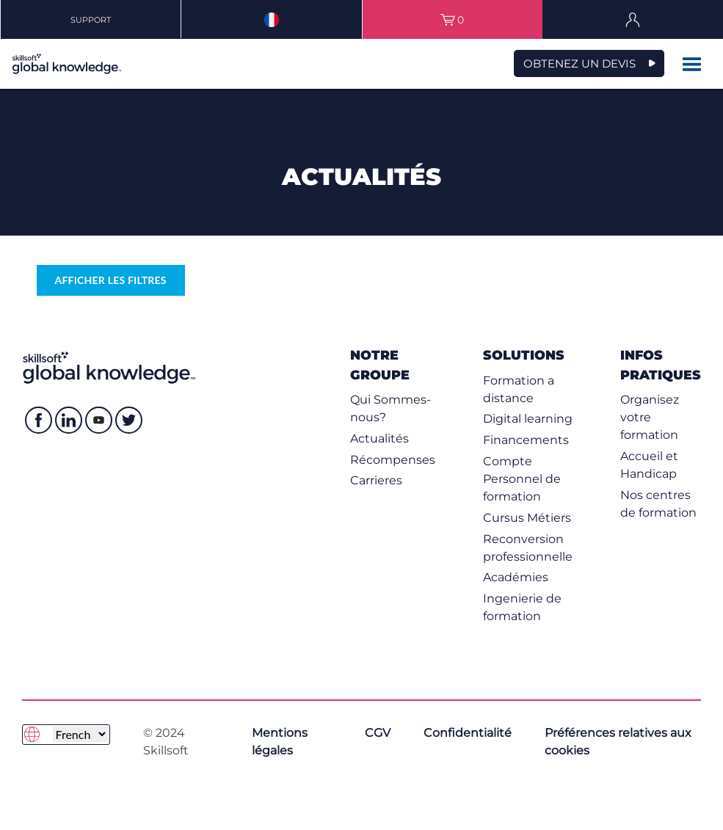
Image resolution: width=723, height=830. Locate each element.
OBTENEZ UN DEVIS (579, 63)
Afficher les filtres (111, 280)
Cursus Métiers (527, 518)
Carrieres (376, 480)
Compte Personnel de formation (522, 478)
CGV (377, 733)
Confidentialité (468, 733)
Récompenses (392, 460)
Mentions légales (280, 741)
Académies (515, 577)
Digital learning (528, 419)
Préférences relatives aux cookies (618, 741)
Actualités (379, 438)
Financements (526, 440)
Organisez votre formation (649, 417)
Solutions (523, 355)
